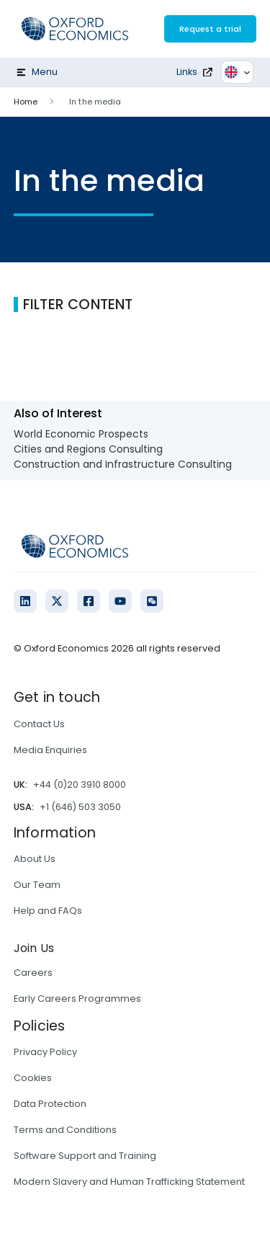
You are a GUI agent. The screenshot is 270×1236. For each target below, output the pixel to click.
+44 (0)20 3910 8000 (79, 784)
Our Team (37, 885)
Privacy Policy (45, 1052)
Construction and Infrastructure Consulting (123, 464)
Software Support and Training (85, 1156)
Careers (33, 972)
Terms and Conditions (65, 1130)
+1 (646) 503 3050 (80, 807)
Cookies (33, 1078)
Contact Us (39, 724)
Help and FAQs (48, 910)
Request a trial (210, 29)
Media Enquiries (50, 750)
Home (25, 101)
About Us (34, 859)
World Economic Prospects (81, 434)
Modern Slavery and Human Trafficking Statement (129, 1181)
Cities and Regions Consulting (88, 449)
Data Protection (50, 1104)
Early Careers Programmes (77, 998)
